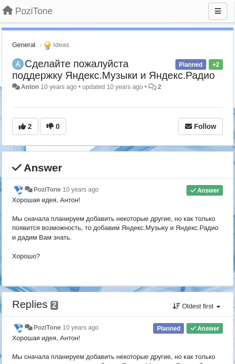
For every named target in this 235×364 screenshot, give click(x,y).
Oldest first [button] (196, 306)
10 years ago (81, 189)
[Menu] (217, 11)
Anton (30, 86)
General (23, 45)
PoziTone (47, 189)
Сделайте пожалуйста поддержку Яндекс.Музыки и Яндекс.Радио (113, 69)
